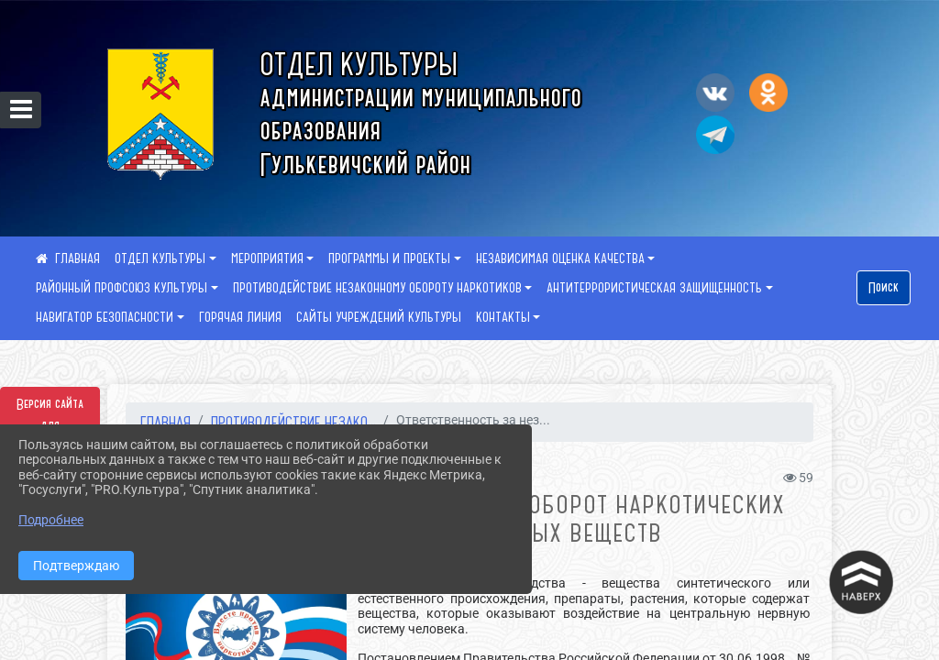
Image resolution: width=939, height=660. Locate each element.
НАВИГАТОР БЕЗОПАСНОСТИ (104, 317)
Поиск (883, 288)
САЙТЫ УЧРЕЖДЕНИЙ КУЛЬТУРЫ (378, 317)
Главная (165, 421)
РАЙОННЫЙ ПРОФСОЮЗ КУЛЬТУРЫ (121, 288)
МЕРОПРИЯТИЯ (267, 258)
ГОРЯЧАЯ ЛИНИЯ (240, 317)
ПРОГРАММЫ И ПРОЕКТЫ (389, 258)
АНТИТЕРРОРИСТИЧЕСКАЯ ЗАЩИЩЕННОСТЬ (654, 288)
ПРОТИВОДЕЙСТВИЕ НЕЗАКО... (293, 421)
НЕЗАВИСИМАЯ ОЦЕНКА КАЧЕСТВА (560, 258)
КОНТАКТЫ (503, 317)
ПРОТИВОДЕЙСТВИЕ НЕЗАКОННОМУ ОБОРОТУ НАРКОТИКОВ (377, 288)
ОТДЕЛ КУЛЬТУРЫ (160, 258)
